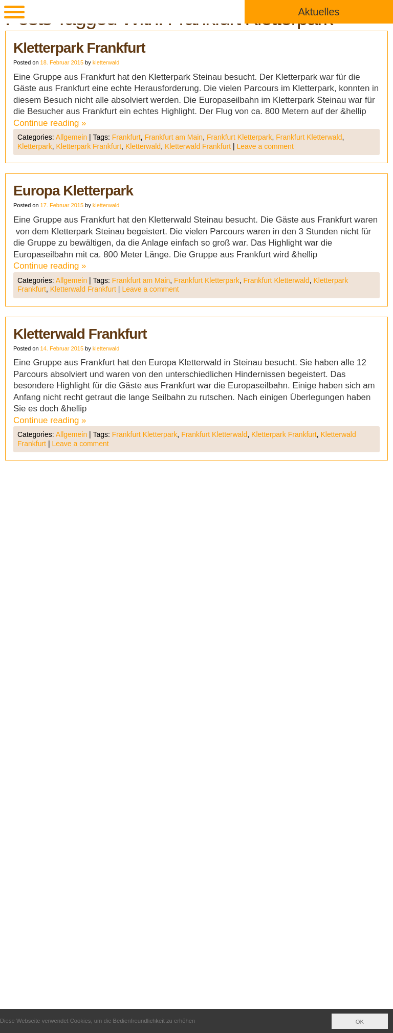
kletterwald (106, 62)
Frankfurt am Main (174, 137)
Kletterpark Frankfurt (79, 48)
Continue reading (49, 123)
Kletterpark (34, 146)
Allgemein (71, 137)
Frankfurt (126, 137)
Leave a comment (265, 146)
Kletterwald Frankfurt (198, 146)
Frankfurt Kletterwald (309, 137)
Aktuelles (318, 11)
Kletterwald (143, 146)
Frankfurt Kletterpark (239, 137)
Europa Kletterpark (73, 191)
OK (360, 1022)
